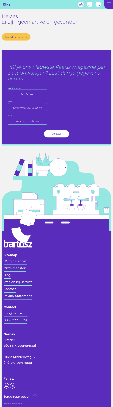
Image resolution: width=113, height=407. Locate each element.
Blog (7, 275)
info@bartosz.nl (16, 313)
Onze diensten (15, 268)
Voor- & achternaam (15, 88)
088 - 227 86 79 (15, 320)
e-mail (10, 115)
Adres (10, 101)
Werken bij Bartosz (18, 282)
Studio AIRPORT (17, 403)
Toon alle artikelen (14, 37)
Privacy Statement (18, 296)
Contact (10, 289)
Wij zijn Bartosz (15, 261)
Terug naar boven (17, 396)
